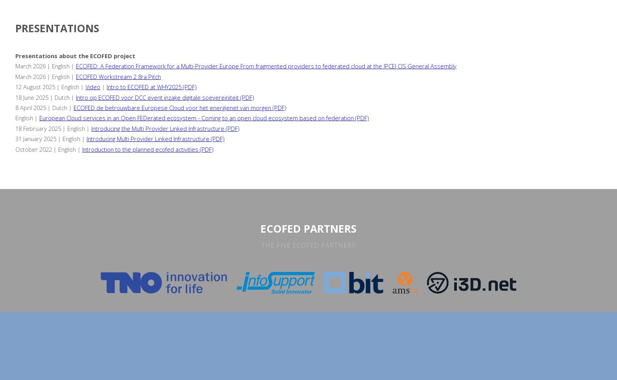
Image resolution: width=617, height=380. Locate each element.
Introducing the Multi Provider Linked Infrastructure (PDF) (165, 128)
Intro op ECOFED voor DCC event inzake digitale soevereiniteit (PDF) (165, 97)
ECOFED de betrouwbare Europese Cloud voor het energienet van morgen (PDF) (180, 108)
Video (92, 87)
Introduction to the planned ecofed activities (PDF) (147, 149)
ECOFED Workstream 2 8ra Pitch (118, 77)
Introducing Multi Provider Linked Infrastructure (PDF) (155, 139)
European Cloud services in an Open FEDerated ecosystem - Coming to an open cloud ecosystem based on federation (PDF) (204, 118)
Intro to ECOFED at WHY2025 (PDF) (151, 87)
